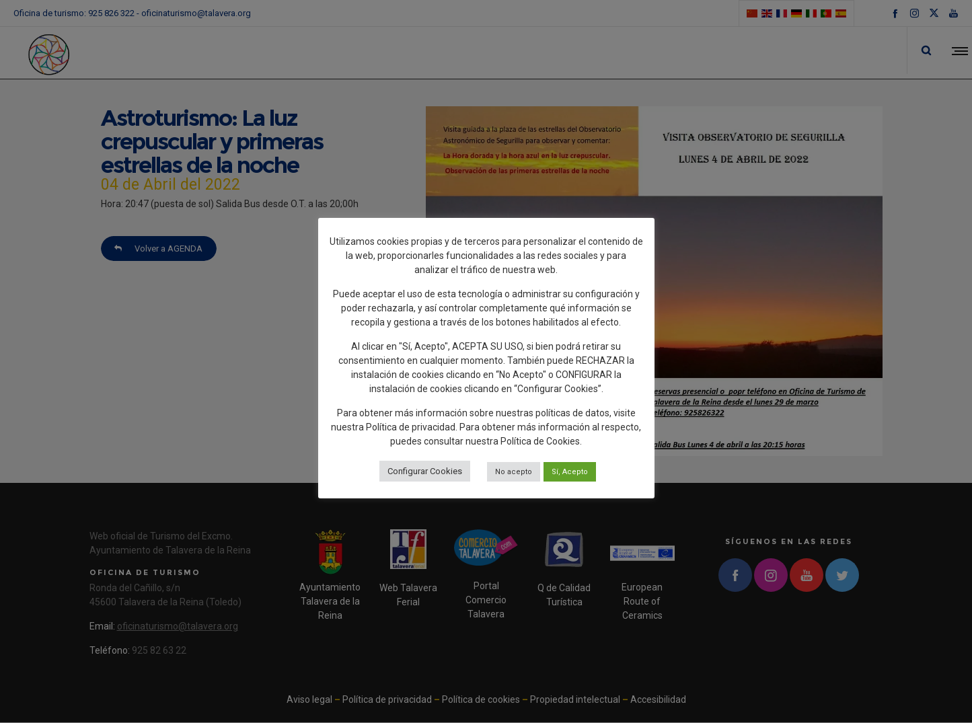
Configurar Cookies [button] (424, 471)
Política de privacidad (410, 427)
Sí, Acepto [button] (570, 471)
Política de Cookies (540, 441)
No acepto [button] (513, 471)
